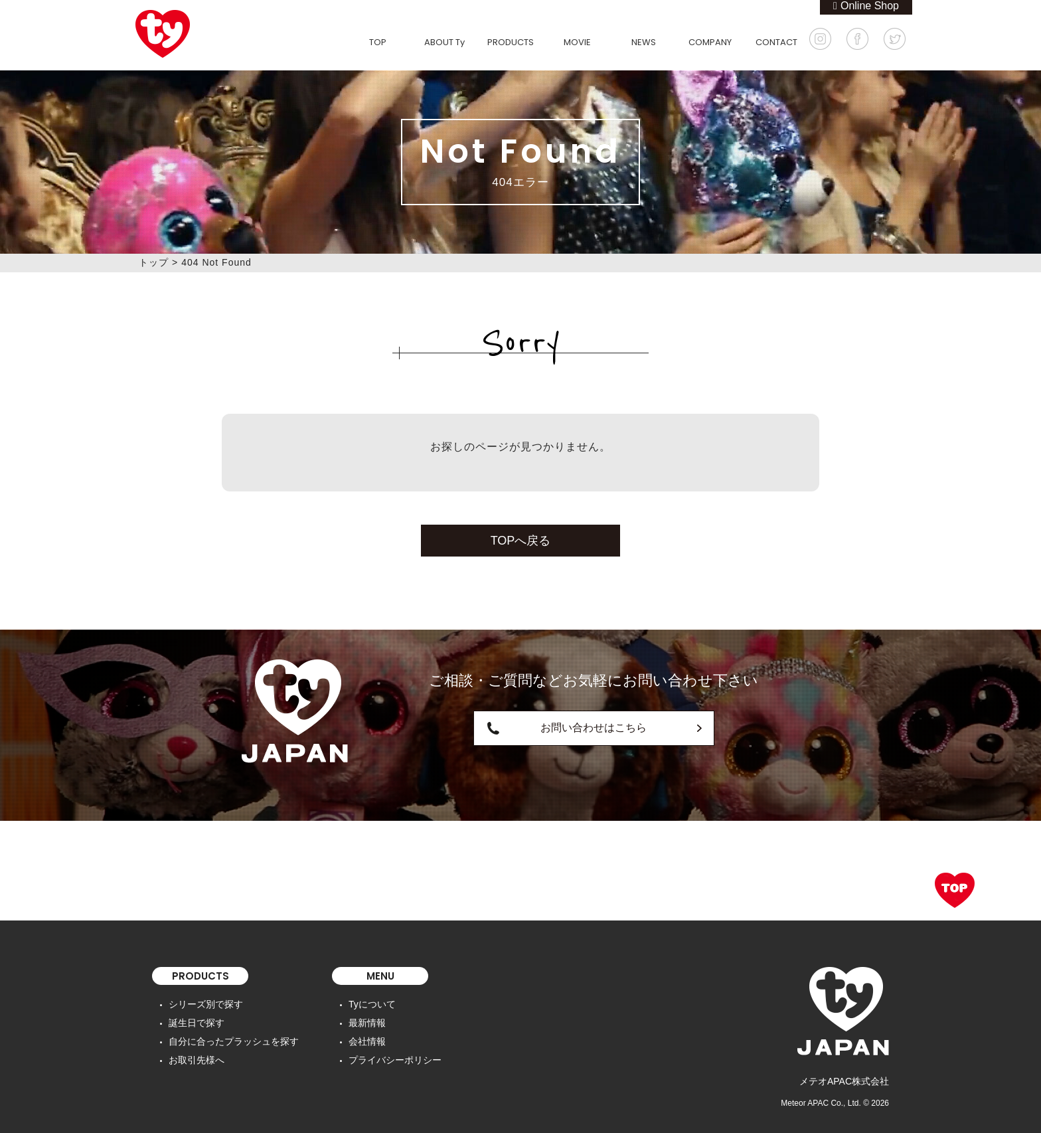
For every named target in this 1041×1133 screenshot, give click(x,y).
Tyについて (372, 1004)
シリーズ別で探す (206, 1004)
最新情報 (367, 1022)
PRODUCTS (510, 42)
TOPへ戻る (521, 540)
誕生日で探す (196, 1022)
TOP (377, 42)
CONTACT (776, 42)
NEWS (643, 42)
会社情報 (367, 1041)
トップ (154, 262)
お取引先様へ (196, 1060)
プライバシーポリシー (395, 1060)
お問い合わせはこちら (593, 727)
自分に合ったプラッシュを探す (234, 1041)
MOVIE (577, 42)
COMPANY (710, 42)
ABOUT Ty (444, 42)
